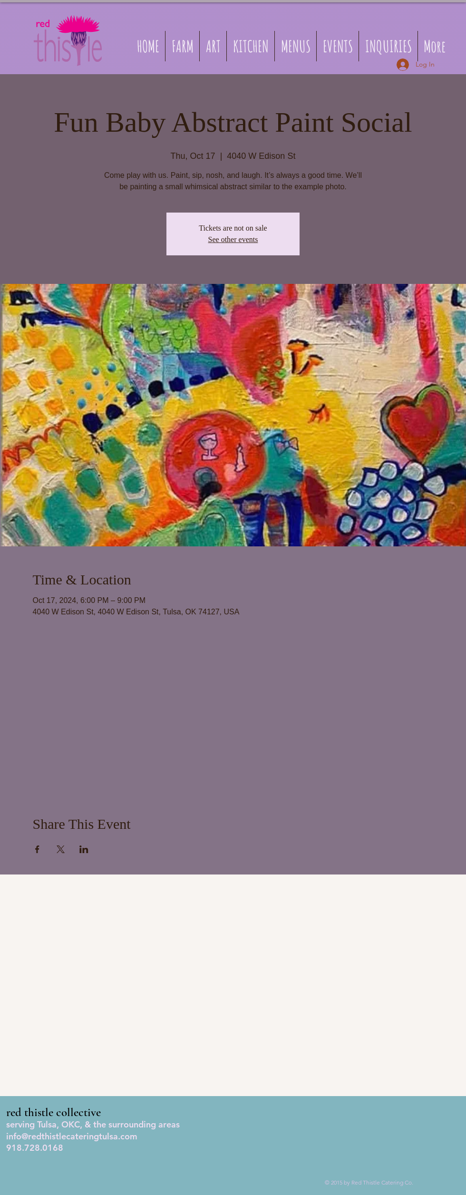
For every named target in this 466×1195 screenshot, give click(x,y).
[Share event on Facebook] (37, 849)
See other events (233, 239)
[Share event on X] (60, 849)
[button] (295, 46)
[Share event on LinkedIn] (83, 849)
